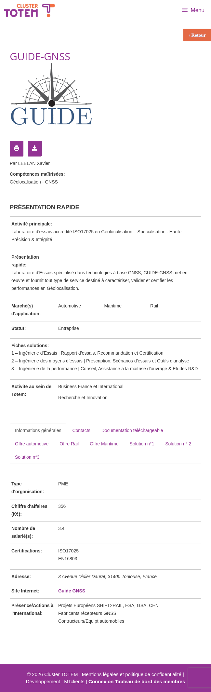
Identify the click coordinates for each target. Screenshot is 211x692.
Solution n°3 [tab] (27, 457)
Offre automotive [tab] (31, 443)
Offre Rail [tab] (69, 443)
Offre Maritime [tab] (104, 443)
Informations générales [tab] (38, 430)
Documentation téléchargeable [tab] (132, 430)
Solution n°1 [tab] (142, 443)
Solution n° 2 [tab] (178, 443)
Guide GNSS (71, 590)
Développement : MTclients (55, 681)
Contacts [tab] (81, 430)
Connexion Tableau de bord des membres (136, 681)
